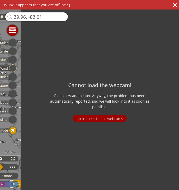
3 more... (10, 176)
